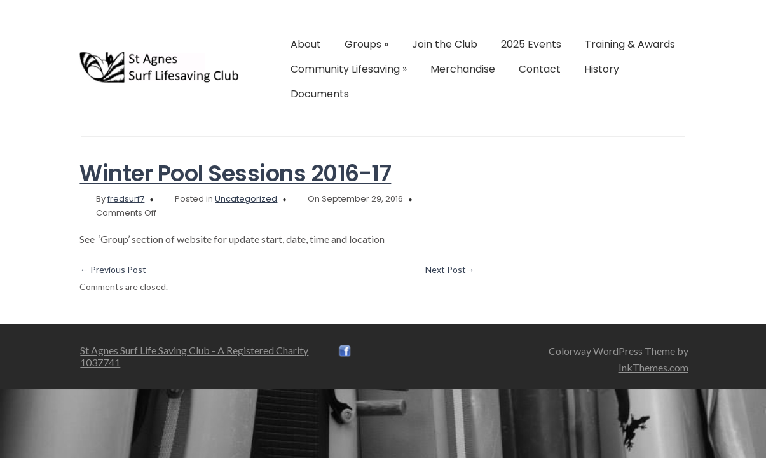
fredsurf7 (125, 199)
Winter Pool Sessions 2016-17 (235, 173)
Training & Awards (630, 44)
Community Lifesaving (349, 69)
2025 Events (531, 44)
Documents (320, 94)
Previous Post (112, 269)
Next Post (450, 269)
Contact (540, 69)
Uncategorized (246, 199)
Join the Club (444, 44)
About (306, 44)
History (601, 69)
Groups (366, 44)
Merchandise (462, 69)
